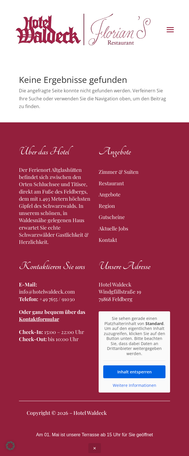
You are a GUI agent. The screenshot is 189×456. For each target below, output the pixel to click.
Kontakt (108, 239)
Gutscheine (112, 217)
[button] (10, 445)
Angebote (109, 194)
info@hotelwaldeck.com (47, 291)
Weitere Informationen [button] (134, 385)
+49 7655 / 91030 (57, 299)
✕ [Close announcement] (94, 448)
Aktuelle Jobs (113, 228)
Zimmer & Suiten (119, 171)
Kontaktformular (39, 319)
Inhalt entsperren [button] (134, 372)
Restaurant (111, 183)
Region (107, 205)
